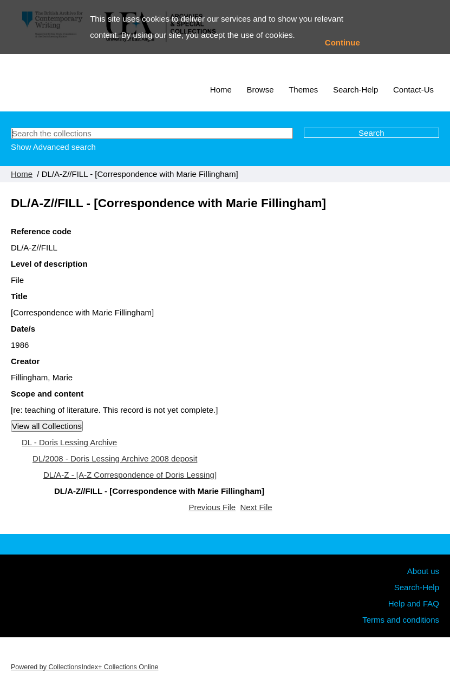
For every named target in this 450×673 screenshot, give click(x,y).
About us (423, 571)
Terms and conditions (400, 619)
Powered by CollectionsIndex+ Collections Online (84, 667)
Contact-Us (413, 89)
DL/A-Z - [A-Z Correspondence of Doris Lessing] (130, 474)
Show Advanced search (53, 146)
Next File (256, 507)
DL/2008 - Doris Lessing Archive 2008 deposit (114, 458)
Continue (342, 42)
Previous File (212, 507)
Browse (260, 89)
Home (221, 89)
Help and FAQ (413, 603)
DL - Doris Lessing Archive (69, 442)
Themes (303, 89)
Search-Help (355, 89)
